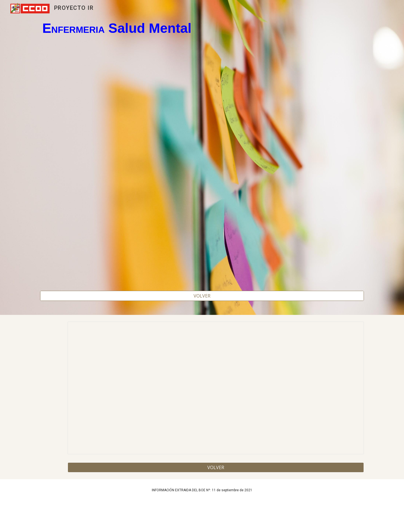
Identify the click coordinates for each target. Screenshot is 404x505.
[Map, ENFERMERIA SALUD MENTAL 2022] (202, 163)
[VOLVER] (202, 295)
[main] (202, 28)
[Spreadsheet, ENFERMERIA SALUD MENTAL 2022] (216, 388)
